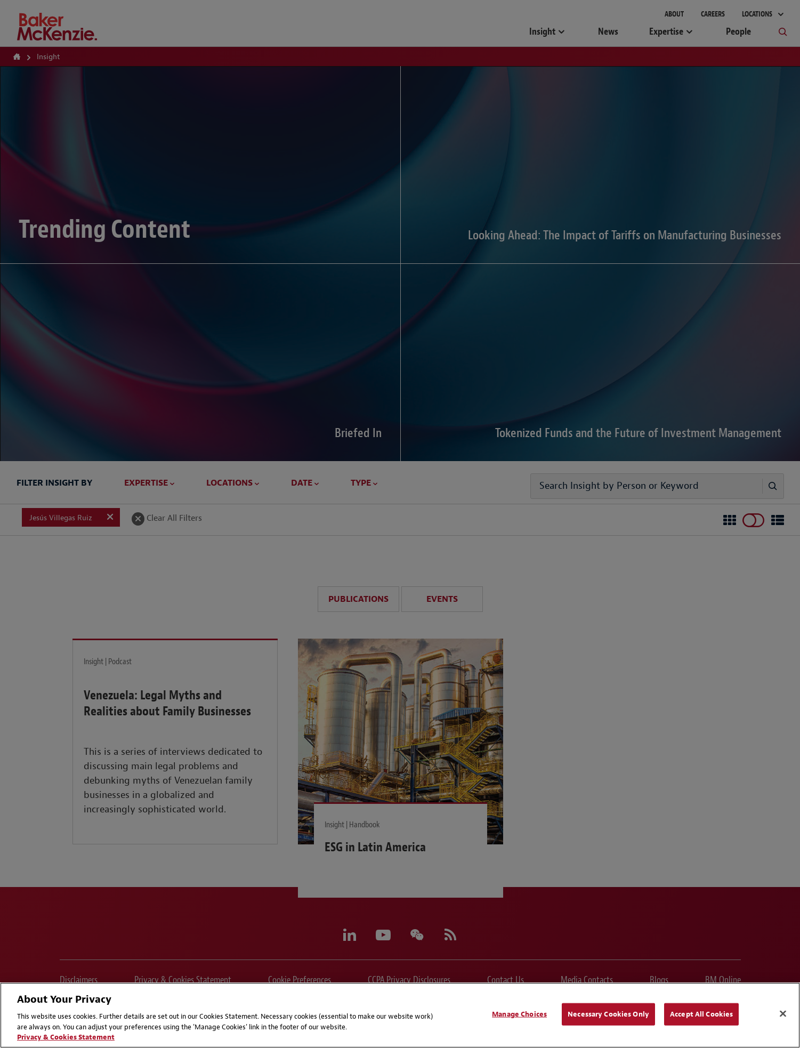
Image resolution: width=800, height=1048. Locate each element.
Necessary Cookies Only (608, 1014)
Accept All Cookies (701, 1014)
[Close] (783, 1014)
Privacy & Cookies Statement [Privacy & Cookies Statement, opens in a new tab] (66, 1037)
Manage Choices (519, 1014)
